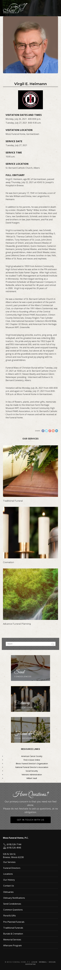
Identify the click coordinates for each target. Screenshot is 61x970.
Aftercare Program (12, 945)
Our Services (9, 862)
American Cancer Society (31, 756)
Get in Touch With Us (30, 820)
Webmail (43, 962)
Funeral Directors (11, 868)
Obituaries (8, 892)
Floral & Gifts (9, 915)
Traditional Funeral (13, 501)
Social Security (32, 771)
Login (34, 962)
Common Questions (13, 909)
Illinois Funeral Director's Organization (32, 763)
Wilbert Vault (31, 778)
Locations (8, 873)
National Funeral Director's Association (31, 767)
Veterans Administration (32, 774)
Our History (9, 879)
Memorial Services (12, 939)
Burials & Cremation (13, 933)
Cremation (8, 562)
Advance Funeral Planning (17, 624)
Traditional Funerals (13, 927)
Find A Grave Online (31, 760)
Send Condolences (12, 903)
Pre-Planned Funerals (13, 921)
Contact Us (8, 885)
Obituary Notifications (14, 897)
